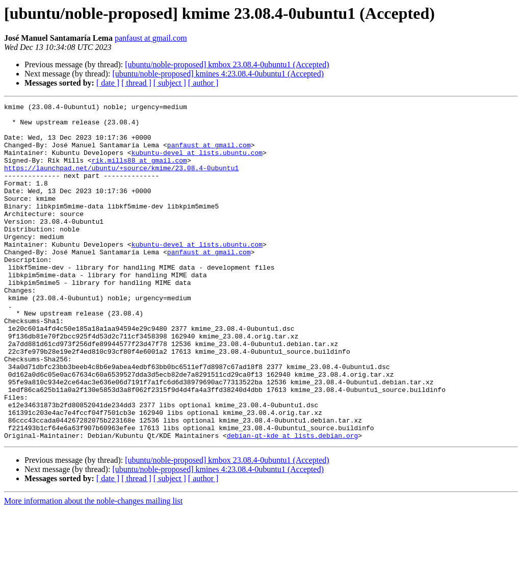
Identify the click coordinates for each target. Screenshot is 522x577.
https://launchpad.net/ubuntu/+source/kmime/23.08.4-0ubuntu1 (121, 181)
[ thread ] (136, 82)
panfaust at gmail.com (151, 38)
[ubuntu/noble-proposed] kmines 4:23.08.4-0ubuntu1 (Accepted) (218, 73)
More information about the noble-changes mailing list (93, 568)
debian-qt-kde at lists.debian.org (292, 502)
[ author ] (203, 82)
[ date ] (107, 82)
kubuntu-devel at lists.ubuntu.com (197, 163)
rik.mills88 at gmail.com (139, 172)
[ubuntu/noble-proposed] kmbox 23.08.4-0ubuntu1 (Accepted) (227, 64)
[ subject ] (169, 82)
